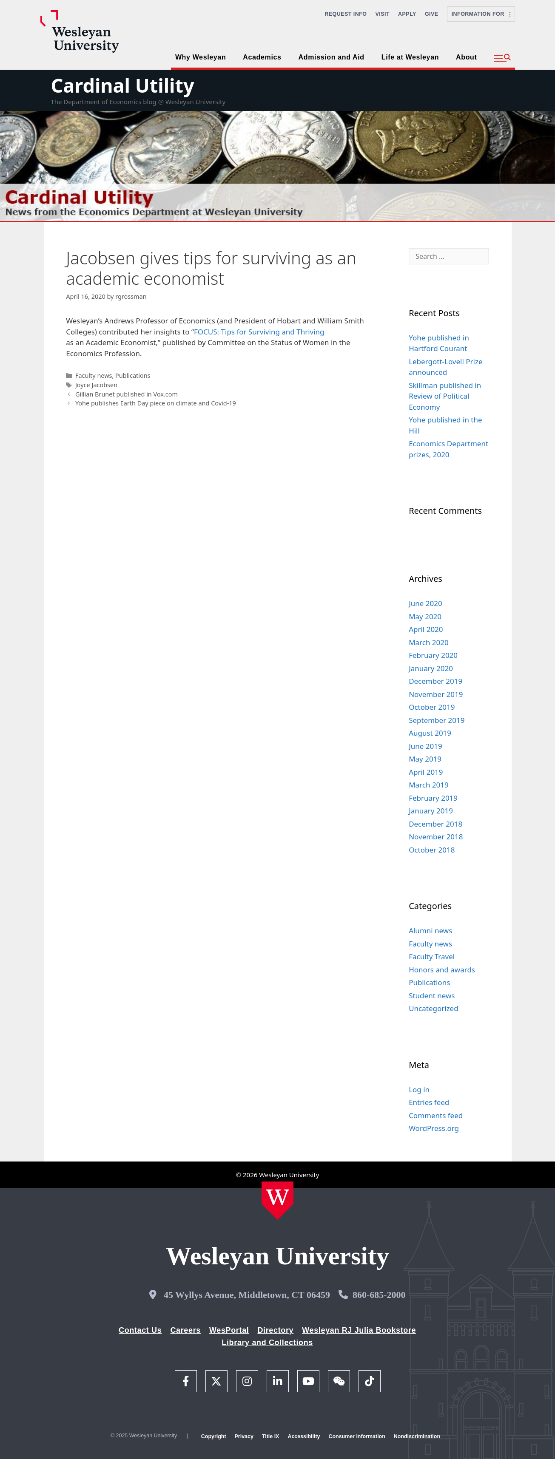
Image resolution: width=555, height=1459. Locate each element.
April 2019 (426, 772)
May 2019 (425, 759)
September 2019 (436, 720)
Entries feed (429, 1102)
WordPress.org (434, 1128)
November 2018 (436, 836)
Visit (383, 14)
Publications (133, 375)
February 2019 (433, 798)
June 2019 (425, 746)
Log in (419, 1089)
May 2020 (425, 616)
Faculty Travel (432, 956)
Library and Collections (267, 1342)
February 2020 (433, 655)
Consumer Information (356, 1436)
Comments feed (436, 1115)
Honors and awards (442, 970)
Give (431, 14)
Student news (432, 995)
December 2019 (435, 681)
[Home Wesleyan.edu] (277, 1200)
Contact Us (140, 1330)
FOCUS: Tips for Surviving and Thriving (259, 332)
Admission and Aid (331, 57)
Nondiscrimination (417, 1436)
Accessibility (303, 1436)
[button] (502, 58)
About (466, 57)
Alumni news (430, 930)
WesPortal (229, 1330)
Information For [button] (481, 14)
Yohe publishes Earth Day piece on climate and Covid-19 (155, 403)
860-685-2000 (379, 1294)
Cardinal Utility (122, 85)
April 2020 (426, 629)
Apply (407, 14)
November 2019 (436, 694)
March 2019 (429, 785)
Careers (185, 1330)
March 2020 (429, 642)
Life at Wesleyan (410, 57)
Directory (275, 1330)
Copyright (213, 1436)
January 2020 (431, 668)
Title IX (270, 1436)
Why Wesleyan (200, 57)
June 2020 (425, 603)
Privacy (244, 1436)
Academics (262, 57)
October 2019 (432, 707)
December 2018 (435, 824)
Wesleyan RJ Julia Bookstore (359, 1330)
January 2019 (431, 811)
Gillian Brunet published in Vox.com (126, 394)
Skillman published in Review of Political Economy (445, 396)
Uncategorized (433, 1008)
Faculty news (93, 375)
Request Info (345, 14)
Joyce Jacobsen (96, 385)
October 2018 (432, 850)
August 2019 (430, 733)
